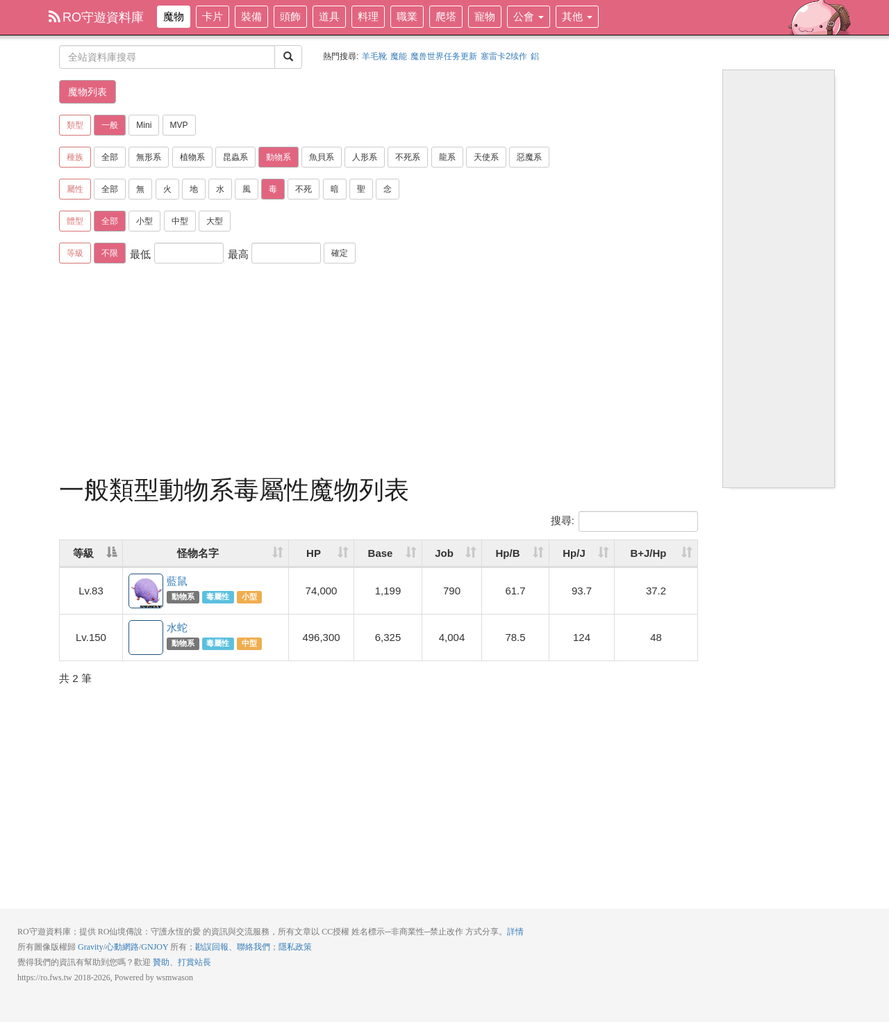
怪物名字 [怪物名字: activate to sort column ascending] (198, 553)
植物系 (192, 157)
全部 (109, 157)
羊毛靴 (374, 56)
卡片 (212, 16)
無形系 (148, 157)
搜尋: (624, 521)
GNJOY (154, 947)
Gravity (90, 947)
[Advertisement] (378, 372)
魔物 (173, 16)
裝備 (251, 16)
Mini (143, 125)
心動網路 (122, 947)
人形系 (364, 157)
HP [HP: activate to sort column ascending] (313, 553)
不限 (109, 253)
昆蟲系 (235, 157)
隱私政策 (295, 947)
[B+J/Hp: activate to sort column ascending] (656, 553)
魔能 (398, 56)
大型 (214, 221)
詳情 (515, 931)
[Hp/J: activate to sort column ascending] (582, 553)
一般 (109, 125)
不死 (303, 189)
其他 (577, 16)
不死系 (407, 157)
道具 (329, 16)
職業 (407, 16)
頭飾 (290, 16)
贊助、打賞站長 (182, 962)
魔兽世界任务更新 (443, 56)
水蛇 (146, 638)
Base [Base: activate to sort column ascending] (380, 553)
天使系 (486, 157)
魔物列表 (87, 91)
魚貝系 (321, 157)
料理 (368, 16)
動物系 (278, 157)
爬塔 (445, 16)
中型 (180, 221)
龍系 (447, 157)
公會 (528, 16)
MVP (179, 125)
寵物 (484, 16)
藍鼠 (146, 591)
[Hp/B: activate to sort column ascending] (515, 553)
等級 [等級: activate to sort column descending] (83, 553)
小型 (144, 221)
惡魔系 (529, 157)
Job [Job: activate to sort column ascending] (444, 553)
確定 (339, 253)
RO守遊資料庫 (96, 17)
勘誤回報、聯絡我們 (232, 947)
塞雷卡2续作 (504, 56)
